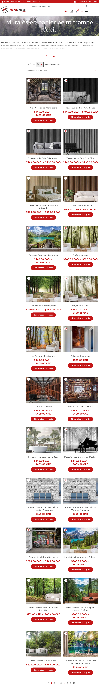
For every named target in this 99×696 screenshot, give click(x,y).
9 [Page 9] (70, 683)
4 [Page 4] (58, 683)
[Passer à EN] (65, 11)
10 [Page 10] (74, 683)
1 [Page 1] (48, 683)
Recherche (96, 70)
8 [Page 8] (67, 683)
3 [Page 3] (54, 683)
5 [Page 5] (61, 683)
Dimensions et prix (43, 120)
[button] (86, 11)
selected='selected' (40, 64)
